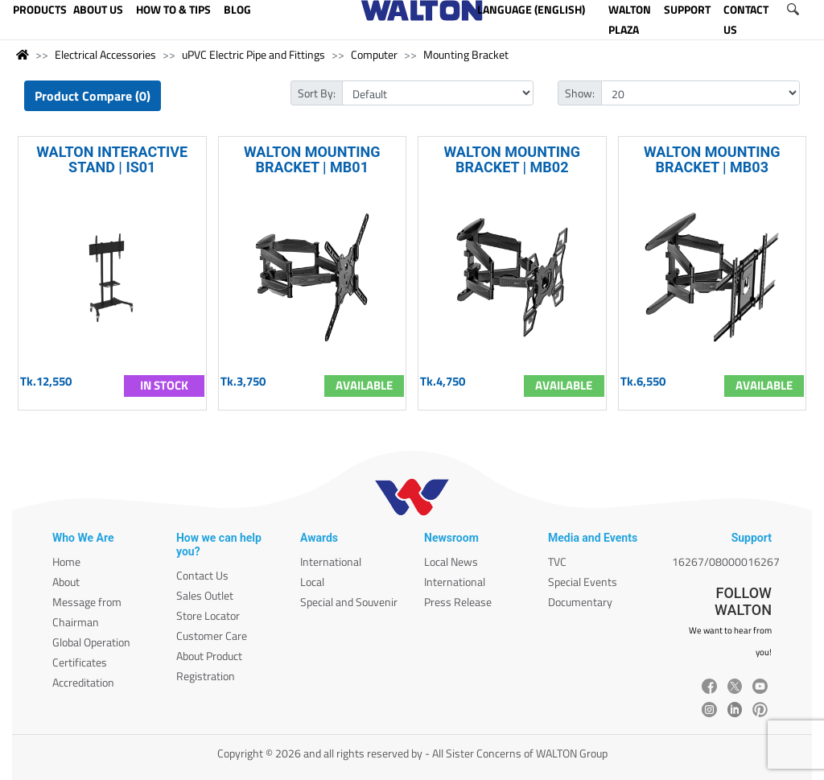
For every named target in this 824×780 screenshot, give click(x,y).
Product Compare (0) (92, 95)
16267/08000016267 (726, 561)
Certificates (79, 662)
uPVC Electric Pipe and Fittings (253, 54)
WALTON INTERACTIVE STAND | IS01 (111, 159)
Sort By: (317, 93)
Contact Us (202, 575)
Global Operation (91, 641)
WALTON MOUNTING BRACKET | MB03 (712, 159)
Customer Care (211, 635)
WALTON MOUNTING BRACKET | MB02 (511, 159)
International (330, 561)
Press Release (458, 601)
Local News (451, 561)
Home (66, 561)
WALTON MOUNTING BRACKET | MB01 (312, 159)
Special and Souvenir (349, 601)
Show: (580, 93)
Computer (374, 54)
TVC (557, 561)
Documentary (580, 601)
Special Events (582, 581)
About (66, 581)
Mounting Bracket (466, 54)
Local (312, 581)
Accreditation (83, 682)
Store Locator (208, 615)
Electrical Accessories (105, 54)
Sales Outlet (204, 595)
